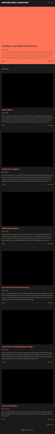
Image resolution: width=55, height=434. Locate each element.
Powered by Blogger (27, 430)
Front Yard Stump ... (10, 406)
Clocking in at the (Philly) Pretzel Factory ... (20, 46)
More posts (50, 424)
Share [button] (3, 61)
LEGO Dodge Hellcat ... (11, 228)
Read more (50, 61)
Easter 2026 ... (7, 110)
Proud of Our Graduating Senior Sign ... (18, 346)
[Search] (49, 2)
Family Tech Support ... (11, 169)
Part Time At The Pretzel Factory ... (16, 287)
